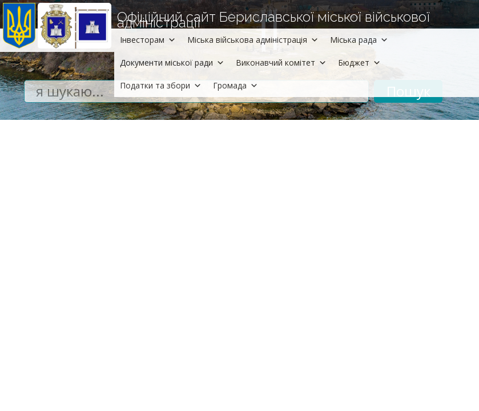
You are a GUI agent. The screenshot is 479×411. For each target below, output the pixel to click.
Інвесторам (148, 39)
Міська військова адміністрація (253, 39)
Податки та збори (161, 85)
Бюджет (359, 62)
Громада (235, 85)
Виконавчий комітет (281, 62)
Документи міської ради (172, 62)
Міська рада (359, 39)
